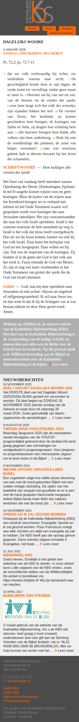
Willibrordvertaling (61, 33)
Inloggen (67, 28)
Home (49, 28)
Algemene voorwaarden (21, 697)
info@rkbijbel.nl (19, 681)
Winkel (32, 28)
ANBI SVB (11, 692)
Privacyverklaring (16, 701)
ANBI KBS (11, 688)
